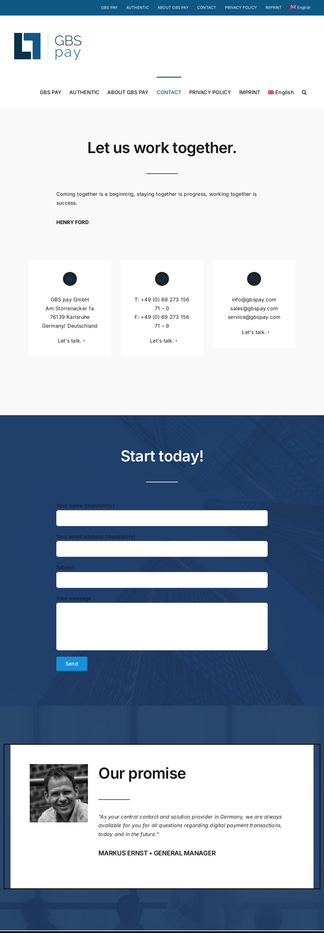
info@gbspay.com (254, 299)
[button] (304, 91)
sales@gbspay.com (254, 308)
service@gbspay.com (254, 317)
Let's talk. (70, 341)
